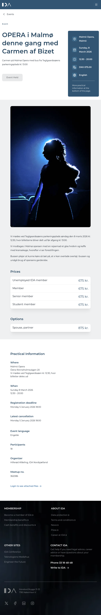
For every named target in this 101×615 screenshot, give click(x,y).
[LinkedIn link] (24, 603)
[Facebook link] (15, 603)
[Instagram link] (32, 603)
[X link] (6, 603)
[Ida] (7, 4)
